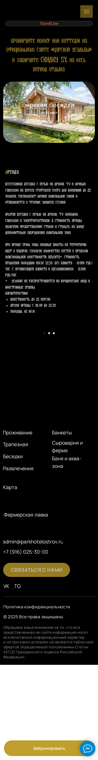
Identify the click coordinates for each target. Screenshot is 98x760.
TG (17, 648)
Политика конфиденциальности (36, 669)
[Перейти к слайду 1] (44, 396)
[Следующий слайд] (93, 357)
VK (6, 648)
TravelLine (49, 23)
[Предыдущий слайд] (4, 357)
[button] (36, 632)
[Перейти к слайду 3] (54, 396)
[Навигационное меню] (86, 11)
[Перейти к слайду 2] (49, 396)
